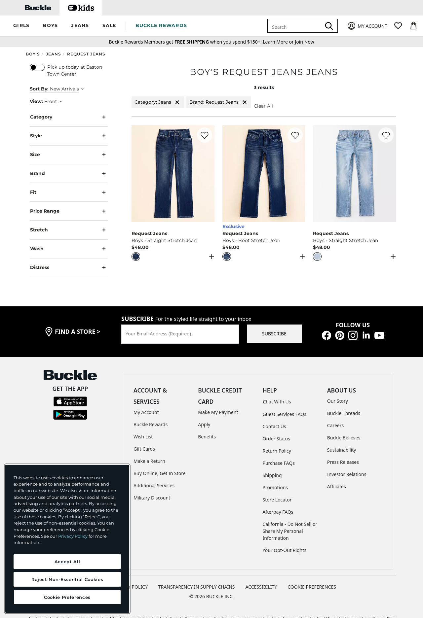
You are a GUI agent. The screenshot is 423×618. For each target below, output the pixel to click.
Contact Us (274, 426)
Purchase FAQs (279, 463)
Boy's (33, 54)
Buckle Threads (343, 413)
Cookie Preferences (312, 587)
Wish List (143, 436)
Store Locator (277, 500)
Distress (68, 267)
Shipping (272, 475)
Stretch (68, 229)
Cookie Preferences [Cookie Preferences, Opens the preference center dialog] (67, 597)
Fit (68, 192)
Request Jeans (86, 54)
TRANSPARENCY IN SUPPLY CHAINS (196, 587)
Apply (204, 424)
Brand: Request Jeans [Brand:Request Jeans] (218, 102)
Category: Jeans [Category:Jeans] (158, 102)
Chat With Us (277, 401)
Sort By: (39, 89)
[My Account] (367, 26)
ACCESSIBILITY (261, 587)
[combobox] (295, 25)
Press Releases (343, 462)
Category (68, 117)
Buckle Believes (344, 437)
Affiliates (336, 486)
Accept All (67, 561)
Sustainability (341, 450)
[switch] (37, 67)
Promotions (275, 487)
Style (68, 135)
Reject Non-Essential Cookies (67, 579)
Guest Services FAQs (284, 414)
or (279, 42)
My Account (146, 412)
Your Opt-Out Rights (285, 550)
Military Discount (152, 498)
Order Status (276, 438)
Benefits (207, 436)
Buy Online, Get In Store (160, 473)
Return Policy (277, 451)
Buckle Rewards (151, 424)
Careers (335, 425)
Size (68, 154)
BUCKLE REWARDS (161, 25)
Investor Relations (346, 474)
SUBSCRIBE (274, 333)
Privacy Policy (73, 536)
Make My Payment (218, 412)
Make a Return (149, 461)
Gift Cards (144, 449)
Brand (68, 173)
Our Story (337, 401)
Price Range (68, 211)
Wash (68, 248)
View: (36, 101)
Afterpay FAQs (278, 512)
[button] (21, 26)
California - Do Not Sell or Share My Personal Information (290, 531)
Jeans (53, 54)
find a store (77, 331)
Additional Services (154, 485)
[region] (67, 539)
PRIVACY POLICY (130, 587)
